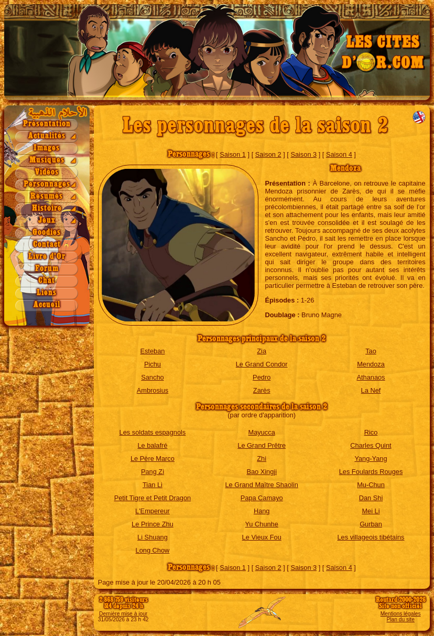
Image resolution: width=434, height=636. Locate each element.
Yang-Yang (370, 458)
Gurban (371, 524)
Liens (47, 293)
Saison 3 (303, 154)
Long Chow (153, 550)
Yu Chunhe (261, 524)
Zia (261, 351)
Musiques (46, 160)
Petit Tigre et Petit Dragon (152, 498)
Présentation (47, 124)
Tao (370, 351)
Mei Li (370, 511)
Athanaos (370, 377)
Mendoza (371, 364)
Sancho (152, 377)
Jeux (47, 220)
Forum (47, 269)
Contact (47, 245)
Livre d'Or (47, 257)
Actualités (47, 136)
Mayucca (261, 432)
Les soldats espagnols (153, 432)
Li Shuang (152, 537)
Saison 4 (339, 154)
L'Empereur (152, 511)
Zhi (261, 458)
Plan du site (400, 619)
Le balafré (152, 445)
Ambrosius (152, 390)
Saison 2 (268, 154)
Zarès (261, 390)
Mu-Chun (371, 485)
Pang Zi (152, 472)
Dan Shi (371, 498)
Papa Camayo (262, 498)
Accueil (47, 305)
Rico (371, 432)
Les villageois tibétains (370, 537)
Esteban (152, 351)
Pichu (152, 364)
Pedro (261, 377)
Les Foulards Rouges (371, 472)
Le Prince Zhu (152, 524)
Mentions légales (401, 614)
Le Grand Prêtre (261, 445)
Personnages (47, 184)
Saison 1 (233, 154)
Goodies (46, 232)
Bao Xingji (261, 472)
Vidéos (47, 172)
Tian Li (152, 485)
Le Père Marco (153, 458)
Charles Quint (370, 445)
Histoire (47, 208)
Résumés (46, 196)
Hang (262, 511)
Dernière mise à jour (123, 614)
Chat (46, 281)
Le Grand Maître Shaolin (261, 485)
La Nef (371, 390)
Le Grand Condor (262, 364)
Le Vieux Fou (261, 537)
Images (47, 148)
